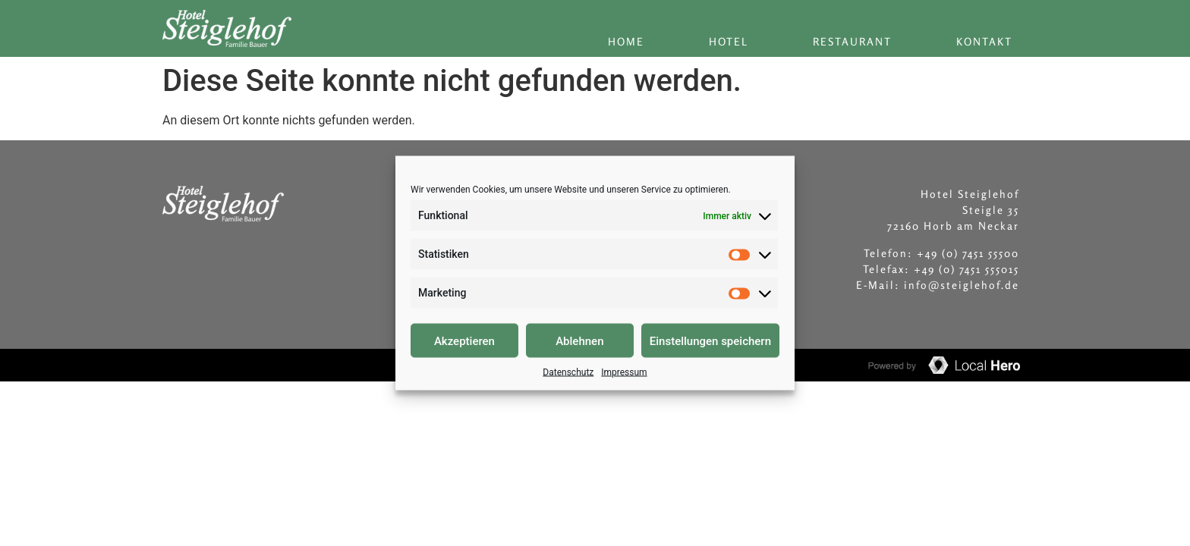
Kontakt (984, 41)
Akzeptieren (464, 340)
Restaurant (852, 41)
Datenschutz (568, 372)
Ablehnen (579, 340)
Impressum (624, 372)
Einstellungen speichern (710, 340)
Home (626, 41)
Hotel (728, 41)
